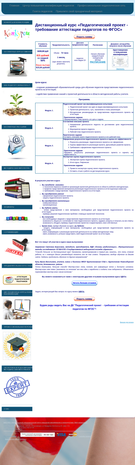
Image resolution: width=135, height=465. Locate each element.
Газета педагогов (42, 11)
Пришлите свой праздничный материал (79, 11)
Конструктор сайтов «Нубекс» (15, 439)
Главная (14, 5)
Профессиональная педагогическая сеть (101, 5)
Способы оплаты (85, 436)
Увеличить (120, 69)
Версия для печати (127, 322)
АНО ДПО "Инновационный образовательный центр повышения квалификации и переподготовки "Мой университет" (45, 422)
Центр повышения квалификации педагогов (48, 5)
